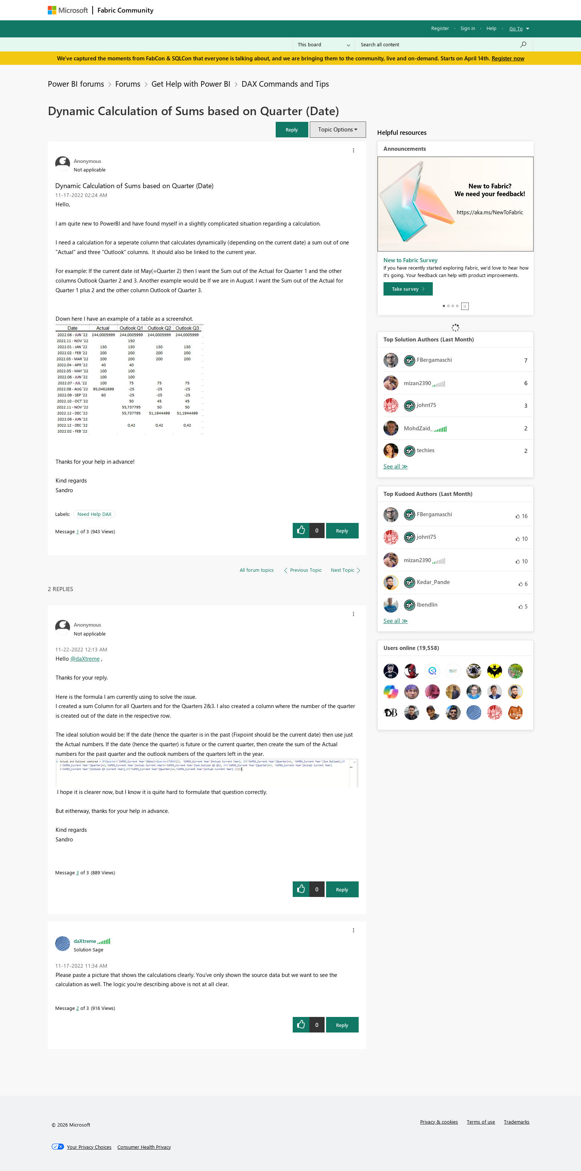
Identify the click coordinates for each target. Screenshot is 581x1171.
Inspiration (203, 10)
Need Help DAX (94, 513)
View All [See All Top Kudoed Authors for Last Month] (396, 621)
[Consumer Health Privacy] (144, 1147)
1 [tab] (443, 305)
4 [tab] (457, 305)
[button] (292, 129)
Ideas (233, 10)
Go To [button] (516, 28)
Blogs (299, 10)
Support (359, 10)
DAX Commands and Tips (285, 83)
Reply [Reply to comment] (342, 889)
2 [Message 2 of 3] (77, 1008)
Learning (328, 10)
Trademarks (516, 1121)
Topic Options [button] (335, 129)
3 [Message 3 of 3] (77, 872)
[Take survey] (408, 289)
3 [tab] (452, 305)
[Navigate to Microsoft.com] (68, 10)
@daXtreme (85, 658)
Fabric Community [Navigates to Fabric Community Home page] (125, 10)
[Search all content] (444, 44)
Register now (508, 58)
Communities (266, 10)
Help (492, 28)
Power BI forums (76, 83)
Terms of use (481, 1121)
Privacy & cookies (439, 1121)
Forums (170, 10)
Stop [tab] (465, 306)
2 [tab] (448, 305)
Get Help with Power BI (191, 83)
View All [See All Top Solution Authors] (396, 466)
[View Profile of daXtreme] (85, 940)
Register (440, 28)
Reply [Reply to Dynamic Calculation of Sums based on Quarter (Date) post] (342, 530)
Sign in (468, 28)
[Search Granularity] (324, 44)
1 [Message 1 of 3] (77, 531)
